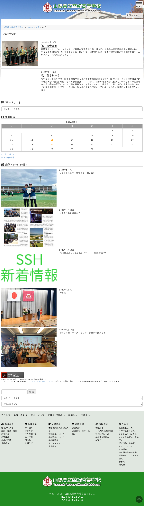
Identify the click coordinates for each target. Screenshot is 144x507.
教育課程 (5, 437)
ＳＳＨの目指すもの (128, 434)
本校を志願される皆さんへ (58, 429)
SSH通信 (123, 449)
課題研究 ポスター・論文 (129, 457)
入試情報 (55, 424)
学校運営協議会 (102, 437)
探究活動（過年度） (128, 443)
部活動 (28, 440)
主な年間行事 (31, 434)
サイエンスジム (126, 446)
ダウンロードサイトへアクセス (40, 381)
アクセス (5, 415)
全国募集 (52, 446)
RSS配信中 (8, 157)
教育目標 (5, 434)
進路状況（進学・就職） (81, 432)
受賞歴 (122, 465)
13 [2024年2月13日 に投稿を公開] (52, 140)
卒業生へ (72, 415)
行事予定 (29, 431)
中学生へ (85, 415)
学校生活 (31, 424)
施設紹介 (5, 443)
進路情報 (78, 424)
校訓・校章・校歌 (9, 431)
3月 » (11, 154)
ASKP (98, 440)
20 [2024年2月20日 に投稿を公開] (52, 144)
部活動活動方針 (102, 434)
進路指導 (76, 428)
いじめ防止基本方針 (104, 431)
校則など (29, 443)
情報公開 (101, 424)
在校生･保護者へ (56, 415)
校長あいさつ (7, 428)
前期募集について (56, 434)
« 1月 (4, 154)
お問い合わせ (20, 415)
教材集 (122, 462)
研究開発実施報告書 (128, 452)
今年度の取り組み (127, 431)
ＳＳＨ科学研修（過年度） (129, 438)
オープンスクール (56, 443)
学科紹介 (29, 428)
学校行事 (29, 437)
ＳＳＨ (123, 424)
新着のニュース (126, 428)
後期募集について (56, 437)
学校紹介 (7, 424)
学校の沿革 (6, 440)
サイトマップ (37, 415)
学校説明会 (53, 440)
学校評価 (99, 428)
